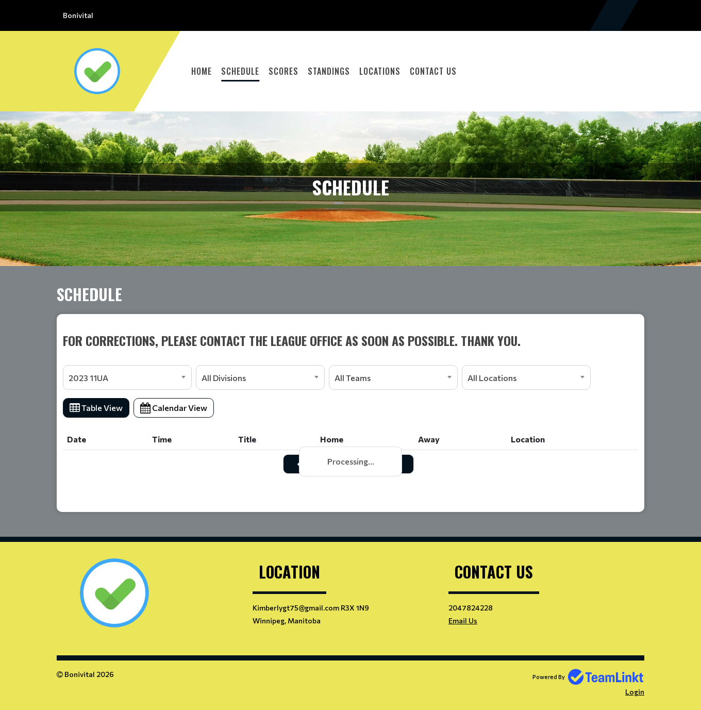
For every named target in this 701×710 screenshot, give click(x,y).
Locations (379, 71)
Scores (283, 71)
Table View (96, 407)
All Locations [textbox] (492, 378)
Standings (329, 71)
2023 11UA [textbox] (88, 378)
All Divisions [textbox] (224, 378)
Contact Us (433, 71)
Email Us (462, 620)
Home (201, 71)
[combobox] (127, 377)
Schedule (240, 71)
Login (634, 691)
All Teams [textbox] (353, 378)
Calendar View (173, 407)
